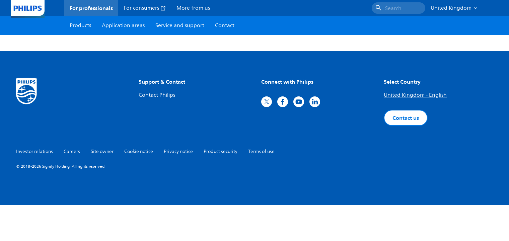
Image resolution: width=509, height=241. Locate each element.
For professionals (91, 8)
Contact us (405, 118)
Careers (72, 151)
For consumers (145, 8)
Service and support (179, 25)
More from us (193, 8)
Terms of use (261, 151)
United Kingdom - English (415, 95)
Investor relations (34, 151)
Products (80, 25)
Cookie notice (138, 151)
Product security (220, 151)
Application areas (123, 25)
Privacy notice (178, 151)
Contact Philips (157, 95)
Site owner (102, 151)
